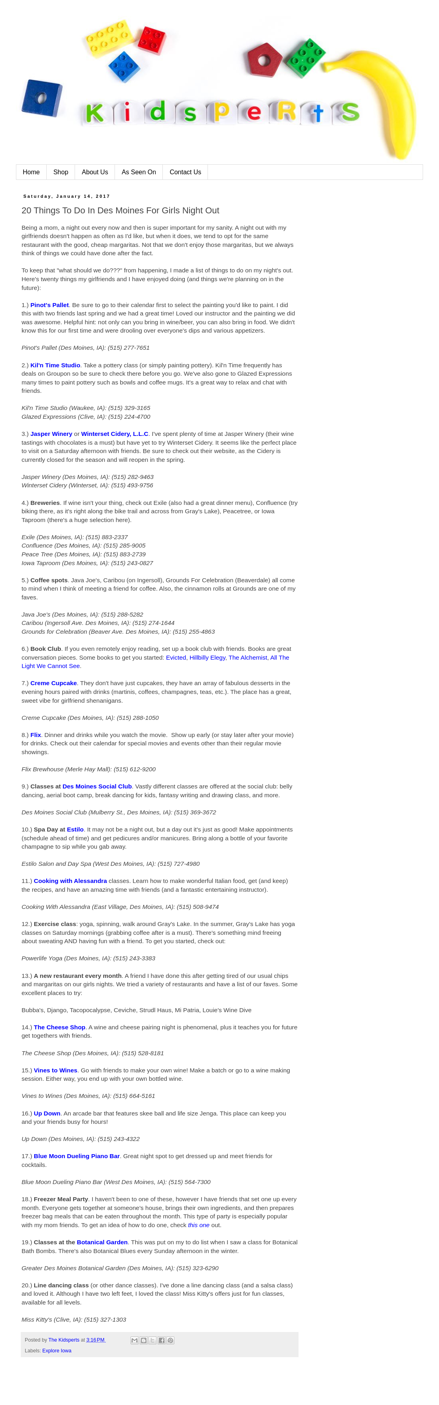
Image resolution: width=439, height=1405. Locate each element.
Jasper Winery (51, 433)
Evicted (176, 657)
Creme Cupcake (53, 683)
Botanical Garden (102, 1242)
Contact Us (185, 172)
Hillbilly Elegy (207, 657)
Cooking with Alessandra (70, 880)
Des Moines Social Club (97, 786)
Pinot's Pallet (49, 304)
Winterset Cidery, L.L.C (114, 433)
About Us (95, 172)
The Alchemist (248, 657)
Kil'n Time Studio (55, 365)
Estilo (75, 829)
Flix (35, 734)
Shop (60, 172)
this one (199, 1225)
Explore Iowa (56, 1351)
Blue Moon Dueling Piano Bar (77, 1156)
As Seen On (139, 172)
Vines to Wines (55, 1070)
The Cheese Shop (59, 1027)
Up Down (47, 1113)
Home (31, 172)
